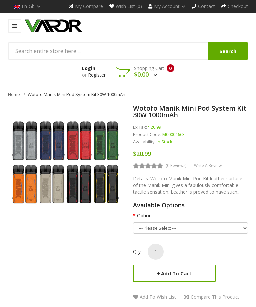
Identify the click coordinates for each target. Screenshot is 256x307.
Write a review (208, 165)
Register (97, 75)
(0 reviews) (176, 165)
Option (144, 215)
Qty (137, 251)
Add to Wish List (158, 297)
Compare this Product (215, 297)
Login (88, 68)
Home (14, 94)
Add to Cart (176, 273)
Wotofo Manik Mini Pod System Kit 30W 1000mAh (76, 94)
